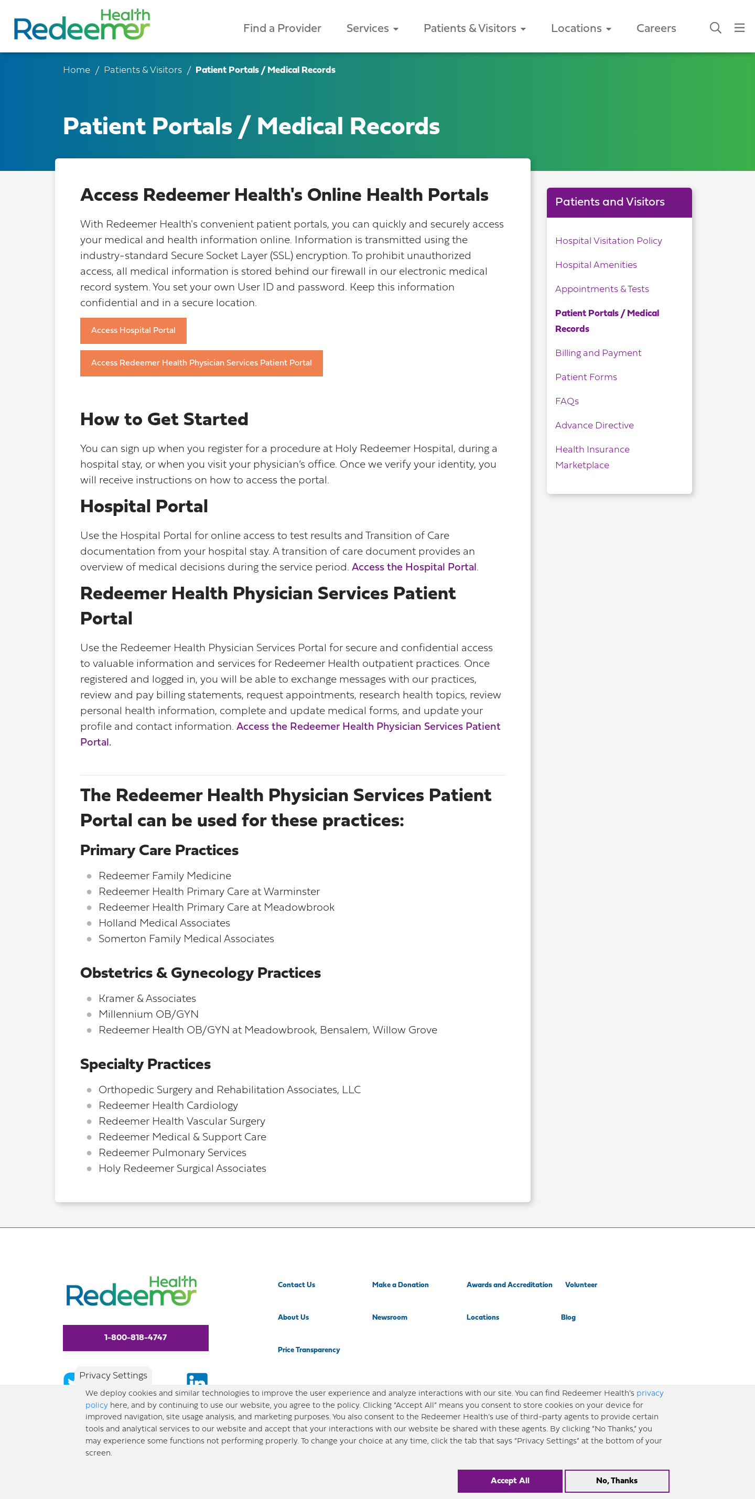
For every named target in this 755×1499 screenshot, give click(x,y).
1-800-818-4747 (135, 1338)
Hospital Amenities (596, 266)
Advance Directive (594, 426)
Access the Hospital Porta (413, 568)
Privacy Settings (113, 1378)
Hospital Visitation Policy (608, 241)
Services (372, 29)
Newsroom (389, 1318)
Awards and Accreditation (510, 1285)
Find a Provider (282, 29)
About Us (293, 1318)
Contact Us (296, 1285)
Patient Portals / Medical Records (607, 322)
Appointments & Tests (602, 290)
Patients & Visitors (475, 29)
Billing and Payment (598, 354)
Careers (656, 29)
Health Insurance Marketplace (592, 458)
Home (76, 71)
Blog (568, 1318)
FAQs (567, 402)
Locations (581, 29)
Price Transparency (309, 1350)
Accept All (510, 1482)
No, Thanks (617, 1482)
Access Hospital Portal (133, 331)
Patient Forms (586, 378)
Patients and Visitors (610, 203)
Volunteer (581, 1285)
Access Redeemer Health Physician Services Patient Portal (201, 363)
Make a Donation (400, 1285)
